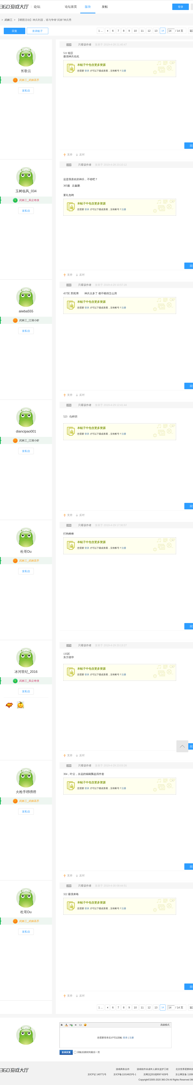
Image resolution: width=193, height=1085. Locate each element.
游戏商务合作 (122, 1069)
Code (80, 1025)
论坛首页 (71, 6)
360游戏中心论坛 (22, 8)
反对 (82, 154)
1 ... (100, 30)
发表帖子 (37, 30)
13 (156, 30)
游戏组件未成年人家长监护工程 (152, 1069)
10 (135, 30)
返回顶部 (182, 746)
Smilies (85, 1025)
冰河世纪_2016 (26, 672)
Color (66, 1025)
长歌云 (26, 71)
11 (142, 30)
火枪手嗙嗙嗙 (26, 792)
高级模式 (164, 1025)
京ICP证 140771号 (97, 1074)
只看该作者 (84, 44)
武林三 (8, 19)
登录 (180, 6)
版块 (88, 6)
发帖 (105, 6)
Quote (76, 1025)
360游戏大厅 (18, 1072)
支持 (69, 154)
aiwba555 (26, 311)
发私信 (26, 90)
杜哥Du (25, 551)
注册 (124, 70)
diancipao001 (26, 431)
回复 (14, 30)
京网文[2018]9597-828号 (155, 1074)
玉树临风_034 (26, 191)
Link (71, 1025)
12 (149, 30)
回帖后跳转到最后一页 (87, 1052)
